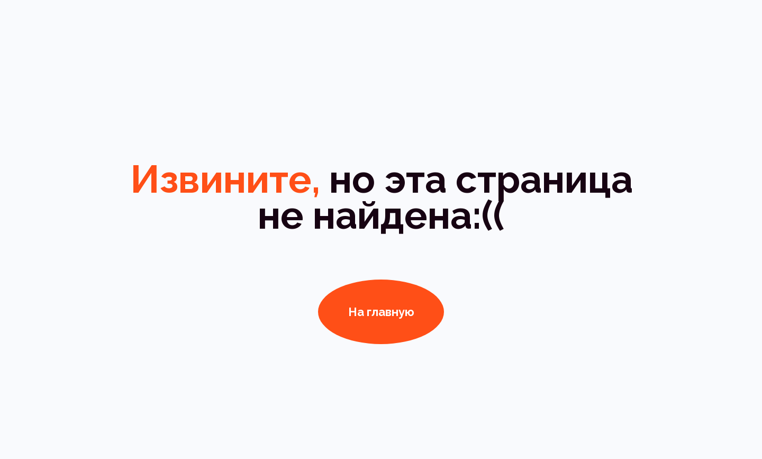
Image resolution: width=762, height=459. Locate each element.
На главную (381, 312)
